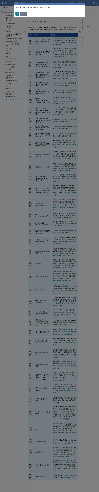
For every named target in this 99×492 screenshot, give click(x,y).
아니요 (23, 14)
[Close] (84, 4)
